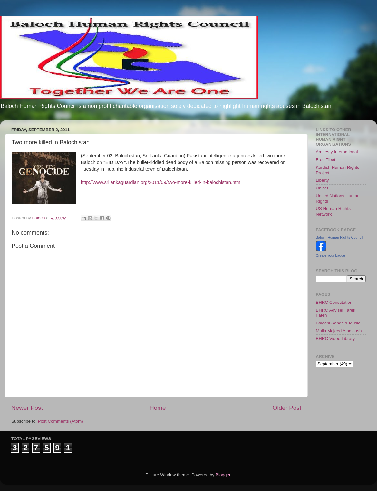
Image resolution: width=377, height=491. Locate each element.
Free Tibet (325, 159)
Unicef (322, 188)
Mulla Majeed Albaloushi (339, 330)
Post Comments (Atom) (60, 421)
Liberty (322, 180)
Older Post (287, 407)
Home (158, 407)
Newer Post (27, 407)
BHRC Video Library (335, 338)
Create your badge (330, 255)
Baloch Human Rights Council (339, 237)
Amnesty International (337, 151)
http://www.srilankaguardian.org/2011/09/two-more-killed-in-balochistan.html (161, 182)
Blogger (223, 474)
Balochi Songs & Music (338, 323)
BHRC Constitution (334, 302)
